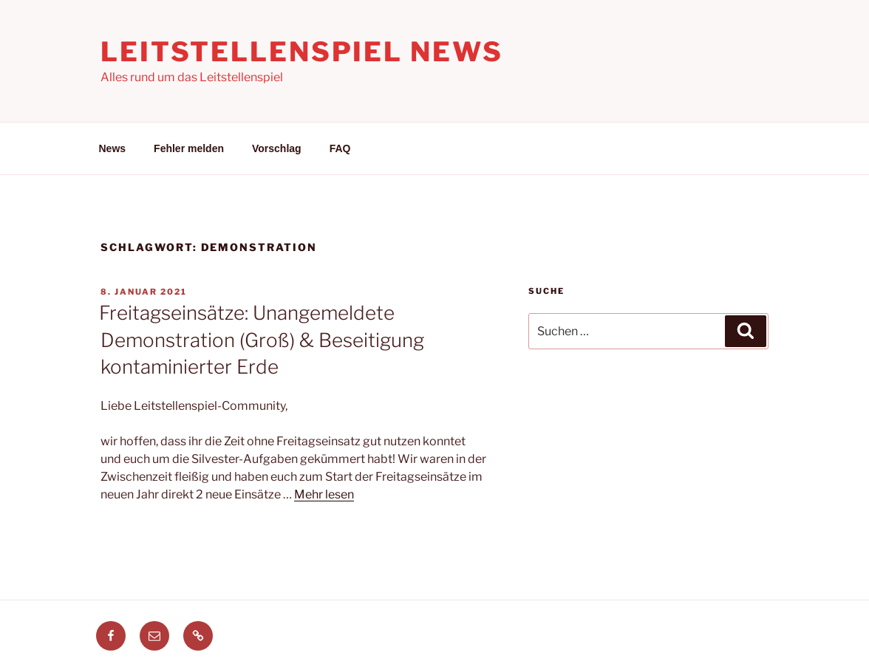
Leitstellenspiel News (301, 51)
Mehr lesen (324, 494)
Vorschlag (276, 148)
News (112, 148)
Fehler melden (189, 148)
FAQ (340, 148)
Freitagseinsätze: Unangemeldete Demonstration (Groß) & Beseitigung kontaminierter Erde (261, 339)
